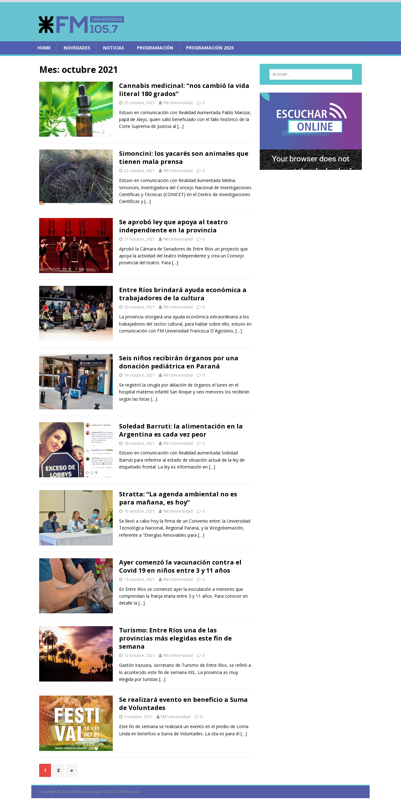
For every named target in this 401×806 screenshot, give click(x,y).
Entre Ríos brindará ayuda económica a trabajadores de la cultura (183, 294)
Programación (155, 48)
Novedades (77, 48)
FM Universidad (178, 102)
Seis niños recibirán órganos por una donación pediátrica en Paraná (178, 362)
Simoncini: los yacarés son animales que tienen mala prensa (183, 157)
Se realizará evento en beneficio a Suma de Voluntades (183, 703)
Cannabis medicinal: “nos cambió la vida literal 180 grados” (184, 89)
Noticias (113, 48)
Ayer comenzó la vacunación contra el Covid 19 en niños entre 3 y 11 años (180, 566)
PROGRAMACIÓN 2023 (210, 48)
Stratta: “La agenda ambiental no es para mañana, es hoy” (178, 498)
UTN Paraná (127, 791)
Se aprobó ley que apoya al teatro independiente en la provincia (173, 226)
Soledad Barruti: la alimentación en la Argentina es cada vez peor (181, 430)
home (44, 48)
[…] (180, 126)
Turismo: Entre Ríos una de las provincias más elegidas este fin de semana (175, 638)
